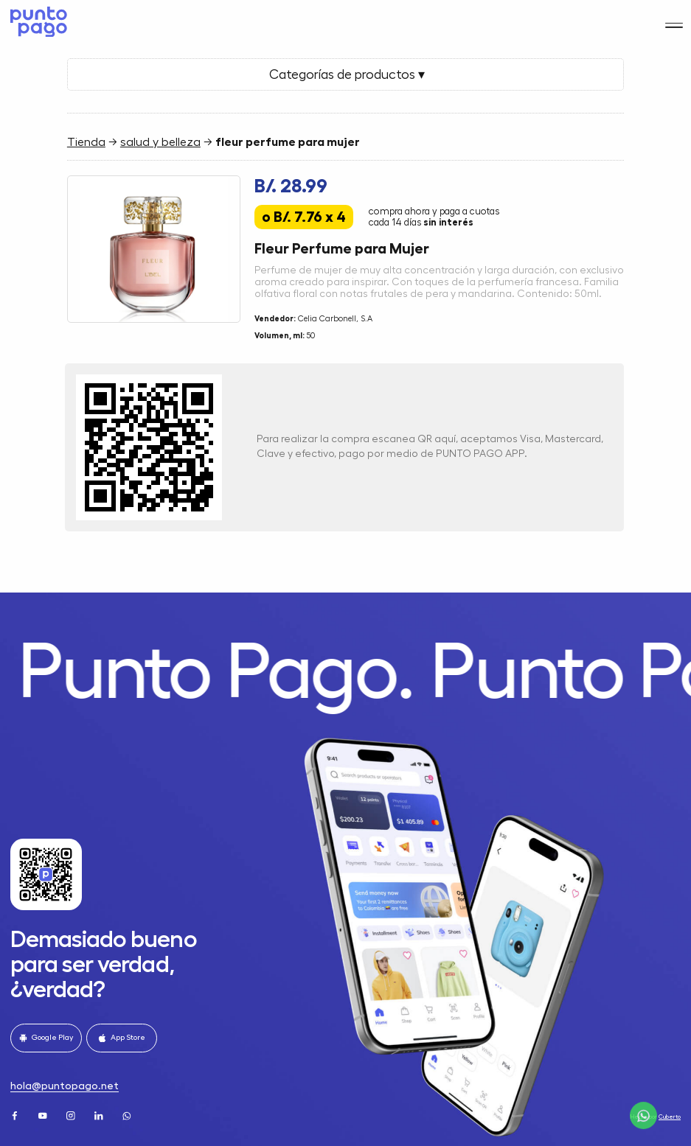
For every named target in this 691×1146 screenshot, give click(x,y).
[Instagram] (71, 1114)
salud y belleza (160, 142)
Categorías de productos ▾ (345, 74)
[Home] (36, 17)
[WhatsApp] (127, 1114)
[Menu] (673, 17)
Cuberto (670, 1116)
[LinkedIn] (99, 1114)
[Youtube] (43, 1114)
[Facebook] (15, 1114)
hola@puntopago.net (64, 1085)
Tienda (86, 142)
